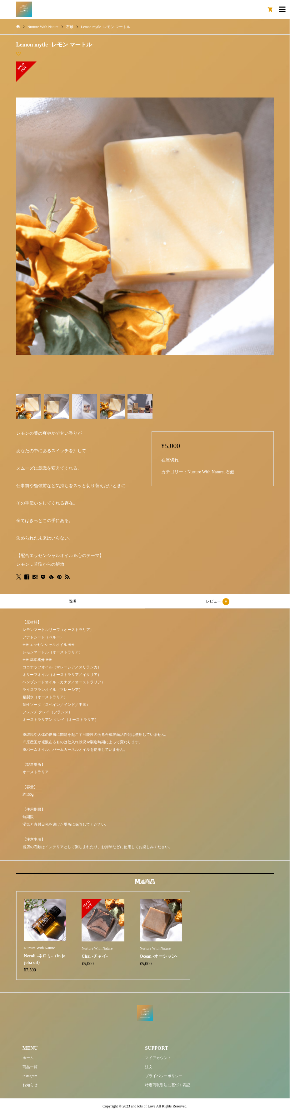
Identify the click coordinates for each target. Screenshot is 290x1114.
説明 (72, 601)
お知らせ (30, 1085)
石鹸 (230, 472)
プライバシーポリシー (163, 1076)
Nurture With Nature (206, 472)
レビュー (217, 601)
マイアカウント (158, 1058)
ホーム (28, 1058)
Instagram (30, 1076)
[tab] (72, 601)
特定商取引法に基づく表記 (167, 1085)
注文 (148, 1067)
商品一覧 (30, 1067)
